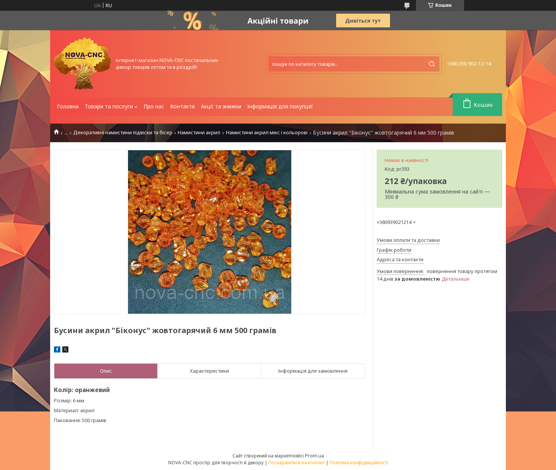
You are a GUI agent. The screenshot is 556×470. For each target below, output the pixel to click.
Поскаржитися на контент (297, 462)
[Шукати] (431, 63)
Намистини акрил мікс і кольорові (267, 132)
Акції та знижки (221, 106)
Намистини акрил (199, 132)
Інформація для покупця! (280, 106)
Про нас (154, 106)
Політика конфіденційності (359, 462)
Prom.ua (314, 455)
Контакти (182, 106)
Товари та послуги (109, 106)
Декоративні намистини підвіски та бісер (122, 132)
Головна (68, 106)
